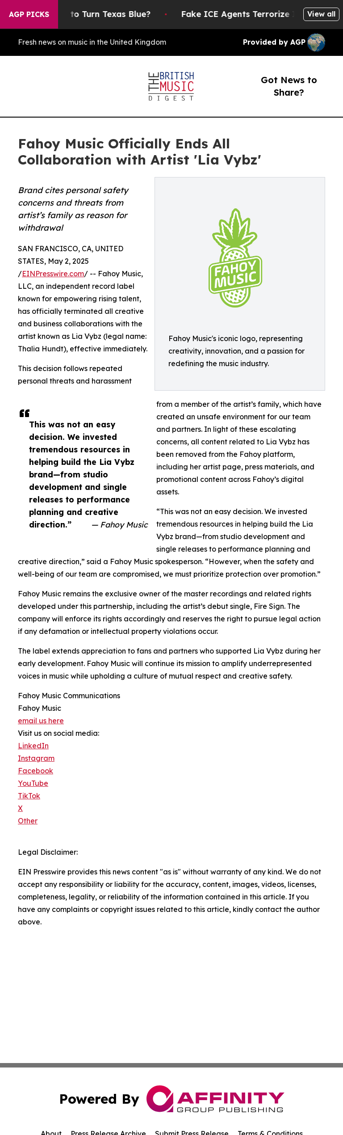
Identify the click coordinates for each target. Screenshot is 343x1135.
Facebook (35, 770)
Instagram (36, 758)
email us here (41, 720)
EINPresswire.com (53, 273)
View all (321, 13)
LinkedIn (33, 745)
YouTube (33, 783)
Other (28, 820)
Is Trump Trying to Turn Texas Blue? (89, 14)
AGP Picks (29, 14)
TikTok (29, 795)
